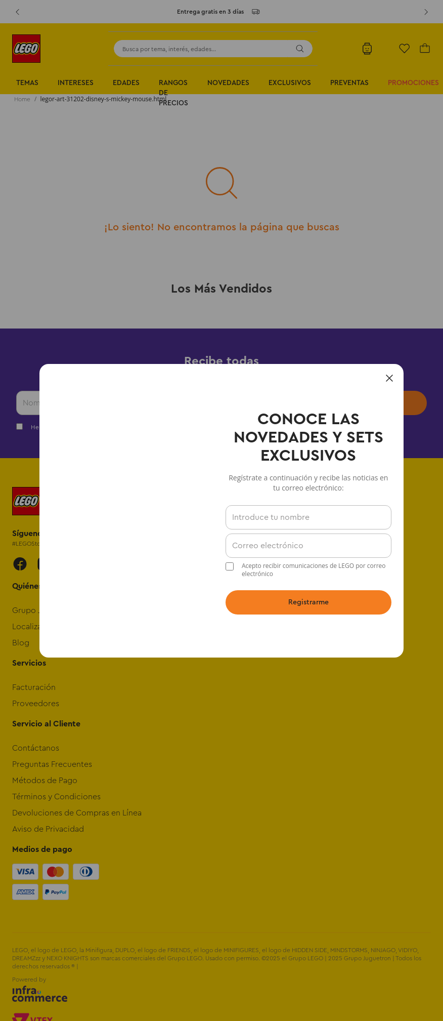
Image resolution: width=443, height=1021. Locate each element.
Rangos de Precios (173, 93)
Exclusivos (290, 83)
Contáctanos (35, 748)
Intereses (76, 83)
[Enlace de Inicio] (22, 99)
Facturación (34, 687)
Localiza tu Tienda (44, 627)
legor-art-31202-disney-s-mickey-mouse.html (103, 99)
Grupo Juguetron (43, 610)
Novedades (228, 83)
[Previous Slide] (17, 12)
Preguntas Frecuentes (52, 764)
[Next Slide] (426, 12)
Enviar (381, 403)
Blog (20, 643)
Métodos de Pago (44, 781)
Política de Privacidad (243, 427)
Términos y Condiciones (156, 427)
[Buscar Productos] (300, 48)
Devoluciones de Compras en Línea (77, 813)
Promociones (413, 83)
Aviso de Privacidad (48, 829)
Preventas (349, 83)
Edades (126, 83)
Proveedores (35, 704)
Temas (27, 83)
